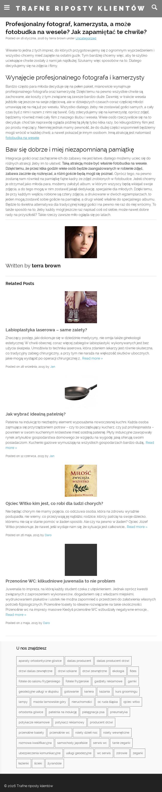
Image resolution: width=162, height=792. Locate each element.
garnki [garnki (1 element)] (132, 681)
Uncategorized (86, 38)
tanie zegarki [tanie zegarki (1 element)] (121, 743)
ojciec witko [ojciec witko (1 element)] (131, 702)
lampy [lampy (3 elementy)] (23, 702)
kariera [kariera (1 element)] (89, 691)
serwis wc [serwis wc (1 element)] (100, 743)
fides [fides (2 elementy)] (133, 671)
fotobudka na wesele (22, 138)
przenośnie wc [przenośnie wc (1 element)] (60, 732)
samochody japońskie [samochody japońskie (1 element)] (72, 743)
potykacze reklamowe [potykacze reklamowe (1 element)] (34, 722)
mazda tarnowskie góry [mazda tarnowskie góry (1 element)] (49, 702)
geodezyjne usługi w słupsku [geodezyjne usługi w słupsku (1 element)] (39, 691)
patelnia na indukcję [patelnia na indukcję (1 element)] (63, 712)
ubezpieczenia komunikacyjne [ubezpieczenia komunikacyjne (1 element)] (40, 753)
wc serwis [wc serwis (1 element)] (104, 753)
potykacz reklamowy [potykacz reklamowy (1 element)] (69, 722)
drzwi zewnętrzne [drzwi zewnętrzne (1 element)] (94, 671)
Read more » (92, 358)
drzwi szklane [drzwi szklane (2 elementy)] (67, 671)
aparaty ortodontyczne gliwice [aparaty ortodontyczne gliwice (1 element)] (40, 660)
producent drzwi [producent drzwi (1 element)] (101, 722)
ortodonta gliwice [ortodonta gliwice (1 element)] (31, 712)
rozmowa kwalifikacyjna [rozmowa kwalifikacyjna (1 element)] (35, 743)
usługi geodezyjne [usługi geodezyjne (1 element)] (78, 753)
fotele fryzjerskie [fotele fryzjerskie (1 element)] (77, 681)
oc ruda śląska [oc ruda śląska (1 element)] (108, 702)
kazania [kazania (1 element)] (104, 691)
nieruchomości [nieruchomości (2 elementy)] (82, 702)
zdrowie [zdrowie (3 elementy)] (121, 753)
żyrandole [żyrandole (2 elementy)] (55, 763)
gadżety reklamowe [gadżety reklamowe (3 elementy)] (108, 681)
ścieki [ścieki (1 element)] (38, 763)
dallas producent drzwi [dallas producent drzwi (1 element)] (113, 660)
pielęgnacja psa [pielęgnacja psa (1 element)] (93, 712)
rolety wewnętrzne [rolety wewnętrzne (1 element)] (116, 732)
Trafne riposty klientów (81, 8)
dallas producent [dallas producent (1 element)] (79, 660)
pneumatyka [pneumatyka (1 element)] (119, 712)
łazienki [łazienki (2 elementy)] (24, 763)
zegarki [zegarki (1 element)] (138, 753)
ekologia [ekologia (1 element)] (118, 671)
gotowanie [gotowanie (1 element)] (71, 691)
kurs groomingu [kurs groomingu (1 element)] (126, 691)
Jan (52, 366)
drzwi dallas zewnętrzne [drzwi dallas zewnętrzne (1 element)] (36, 671)
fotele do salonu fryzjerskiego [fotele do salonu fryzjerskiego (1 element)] (39, 681)
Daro (48, 535)
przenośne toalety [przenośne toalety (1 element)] (31, 732)
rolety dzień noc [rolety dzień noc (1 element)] (86, 732)
